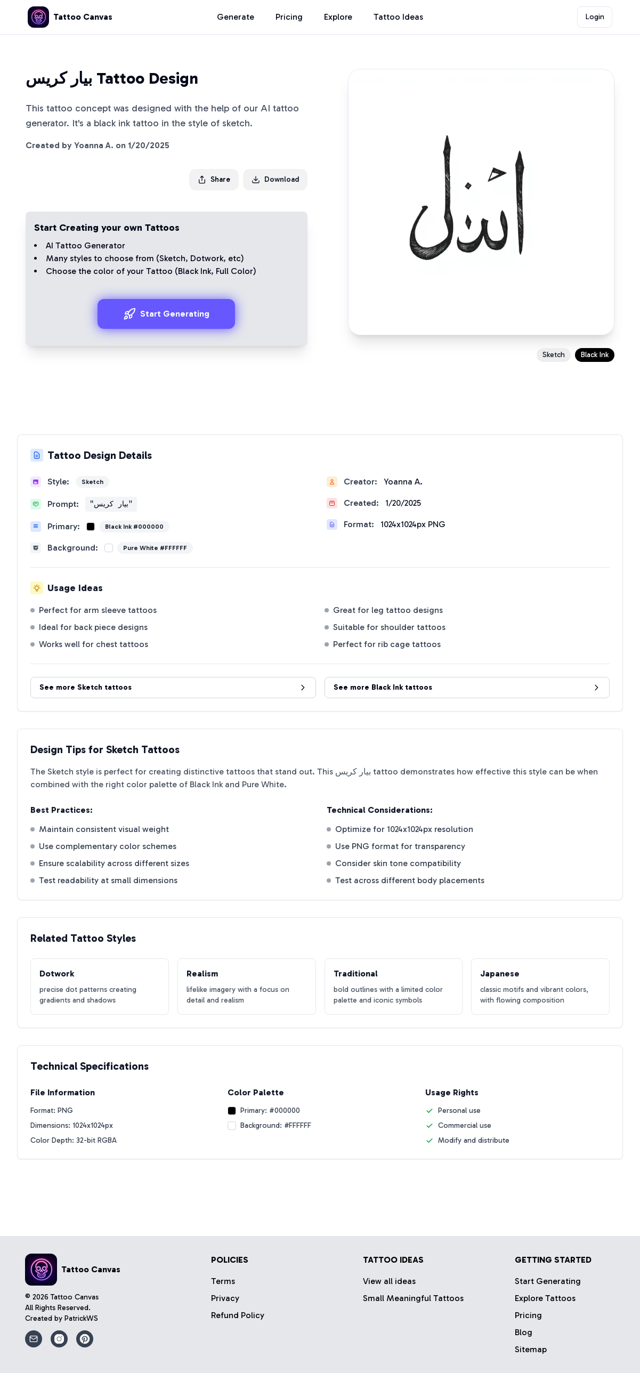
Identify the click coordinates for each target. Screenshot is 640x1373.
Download (275, 179)
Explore (338, 17)
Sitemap (531, 1349)
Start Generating (166, 314)
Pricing (289, 17)
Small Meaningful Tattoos (413, 1298)
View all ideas (389, 1281)
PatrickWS (81, 1318)
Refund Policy (237, 1315)
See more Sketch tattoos (173, 687)
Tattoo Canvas (75, 1297)
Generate (235, 17)
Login (595, 16)
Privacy (225, 1298)
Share (214, 179)
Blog (523, 1332)
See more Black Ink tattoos (467, 687)
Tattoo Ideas (398, 17)
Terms (223, 1281)
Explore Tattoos (545, 1298)
